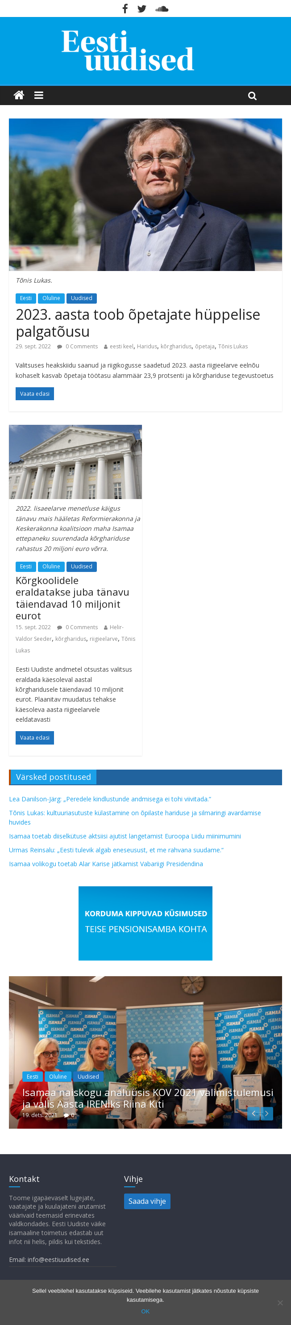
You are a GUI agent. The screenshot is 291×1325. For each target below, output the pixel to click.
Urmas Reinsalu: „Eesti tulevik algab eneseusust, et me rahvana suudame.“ (116, 850)
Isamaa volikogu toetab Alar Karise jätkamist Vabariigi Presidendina (106, 863)
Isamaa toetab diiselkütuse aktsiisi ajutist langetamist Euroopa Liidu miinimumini (125, 836)
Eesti (26, 298)
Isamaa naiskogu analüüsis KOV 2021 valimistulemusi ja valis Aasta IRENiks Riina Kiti (148, 1097)
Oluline (51, 298)
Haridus (147, 346)
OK (145, 1311)
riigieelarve (104, 639)
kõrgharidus (176, 346)
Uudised (81, 298)
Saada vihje (147, 1201)
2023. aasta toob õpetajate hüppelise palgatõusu (138, 323)
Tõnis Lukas (233, 346)
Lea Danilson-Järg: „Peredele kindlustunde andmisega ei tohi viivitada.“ (110, 799)
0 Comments (77, 346)
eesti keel (121, 346)
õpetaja (205, 346)
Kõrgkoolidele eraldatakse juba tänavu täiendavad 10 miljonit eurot (72, 597)
